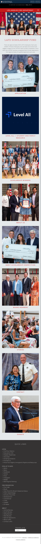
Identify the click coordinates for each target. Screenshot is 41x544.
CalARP (6, 502)
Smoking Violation (9, 458)
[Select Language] (20, 530)
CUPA (5, 500)
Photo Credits (20, 539)
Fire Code (6, 487)
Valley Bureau (8, 514)
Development (8, 496)
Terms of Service (33, 537)
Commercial (7, 498)
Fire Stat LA (7, 460)
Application (20, 93)
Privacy (24, 537)
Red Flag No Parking (10, 481)
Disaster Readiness (9, 455)
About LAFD (7, 519)
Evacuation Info (8, 453)
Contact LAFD (8, 521)
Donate (20, 434)
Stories (20, 350)
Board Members (20, 307)
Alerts (5, 468)
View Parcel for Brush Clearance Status (16, 491)
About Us (20, 223)
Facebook (7, 472)
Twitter (6, 474)
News (5, 470)
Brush (5, 489)
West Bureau (7, 516)
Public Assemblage (9, 493)
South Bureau (8, 512)
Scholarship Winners (20, 180)
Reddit (6, 479)
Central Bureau (8, 510)
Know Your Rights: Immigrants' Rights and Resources (20, 462)
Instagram (7, 477)
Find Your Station (9, 451)
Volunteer (7, 457)
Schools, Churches (9, 495)
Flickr (5, 476)
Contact (20, 392)
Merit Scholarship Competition (20, 265)
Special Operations (9, 517)
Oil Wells (6, 504)
